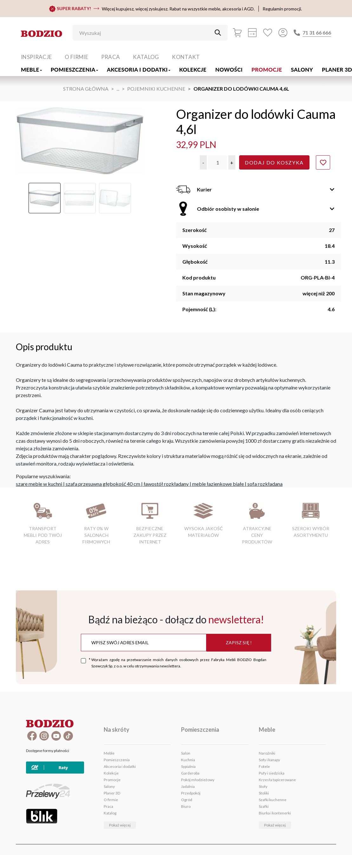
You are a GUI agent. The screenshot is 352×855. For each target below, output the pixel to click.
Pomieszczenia (74, 69)
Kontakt (186, 57)
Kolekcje (192, 69)
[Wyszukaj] (145, 32)
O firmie (76, 57)
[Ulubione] (267, 32)
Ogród (186, 799)
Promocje (266, 69)
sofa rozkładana (265, 484)
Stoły (263, 786)
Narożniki (267, 753)
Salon (185, 753)
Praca (110, 57)
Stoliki (264, 793)
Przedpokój (190, 793)
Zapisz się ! (239, 642)
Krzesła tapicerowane (277, 779)
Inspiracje (36, 57)
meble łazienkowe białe (218, 484)
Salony (302, 69)
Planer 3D (112, 793)
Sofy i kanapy (269, 759)
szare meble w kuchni (39, 484)
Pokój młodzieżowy (197, 779)
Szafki (264, 806)
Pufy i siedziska (271, 773)
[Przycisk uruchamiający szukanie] (218, 32)
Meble (31, 69)
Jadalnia (188, 786)
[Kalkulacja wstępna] (252, 32)
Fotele (264, 766)
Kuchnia (188, 759)
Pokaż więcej (120, 825)
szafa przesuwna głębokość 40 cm (103, 484)
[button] (203, 162)
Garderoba (190, 773)
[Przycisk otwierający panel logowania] (282, 32)
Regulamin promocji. (282, 8)
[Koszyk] (237, 32)
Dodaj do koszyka (274, 162)
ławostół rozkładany (166, 484)
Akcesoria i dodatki (138, 69)
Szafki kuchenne (272, 799)
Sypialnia (188, 766)
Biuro (186, 806)
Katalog (146, 57)
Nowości (229, 69)
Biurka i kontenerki (275, 813)
